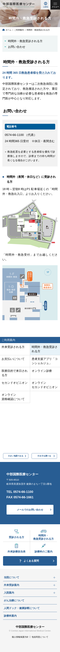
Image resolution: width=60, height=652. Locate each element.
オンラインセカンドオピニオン (45, 385)
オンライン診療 (42, 370)
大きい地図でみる (15, 456)
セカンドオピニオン (15, 382)
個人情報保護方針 (20, 637)
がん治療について (14, 600)
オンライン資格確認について (13, 397)
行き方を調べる (44, 456)
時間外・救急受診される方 (25, 41)
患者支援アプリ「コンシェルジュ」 (45, 361)
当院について (11, 577)
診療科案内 (10, 615)
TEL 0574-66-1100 (19, 492)
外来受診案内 (11, 585)
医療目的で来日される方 (15, 373)
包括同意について (40, 637)
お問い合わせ (16, 46)
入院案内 (9, 592)
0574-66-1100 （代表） (21, 135)
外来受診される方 (13, 347)
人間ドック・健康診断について (22, 608)
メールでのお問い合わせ (30, 509)
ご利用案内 (19, 30)
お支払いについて (13, 358)
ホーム (8, 30)
